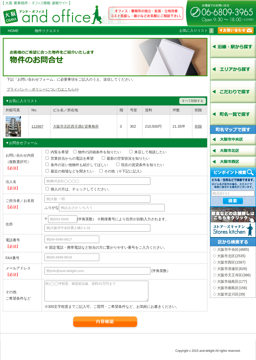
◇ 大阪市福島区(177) (230, 281)
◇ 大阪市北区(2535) (229, 256)
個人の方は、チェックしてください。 (79, 189)
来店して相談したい (147, 152)
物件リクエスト (47, 31)
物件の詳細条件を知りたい (97, 152)
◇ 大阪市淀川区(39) (229, 294)
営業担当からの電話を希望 (71, 158)
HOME (13, 31)
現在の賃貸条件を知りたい (140, 165)
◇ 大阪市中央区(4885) (231, 249)
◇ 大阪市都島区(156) (230, 288)
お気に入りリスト (196, 30)
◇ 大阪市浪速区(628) (230, 269)
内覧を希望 (57, 152)
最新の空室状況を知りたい (126, 158)
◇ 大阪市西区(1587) (229, 262)
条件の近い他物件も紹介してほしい (77, 165)
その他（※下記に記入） (121, 171)
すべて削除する (192, 101)
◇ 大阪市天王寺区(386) (232, 275)
